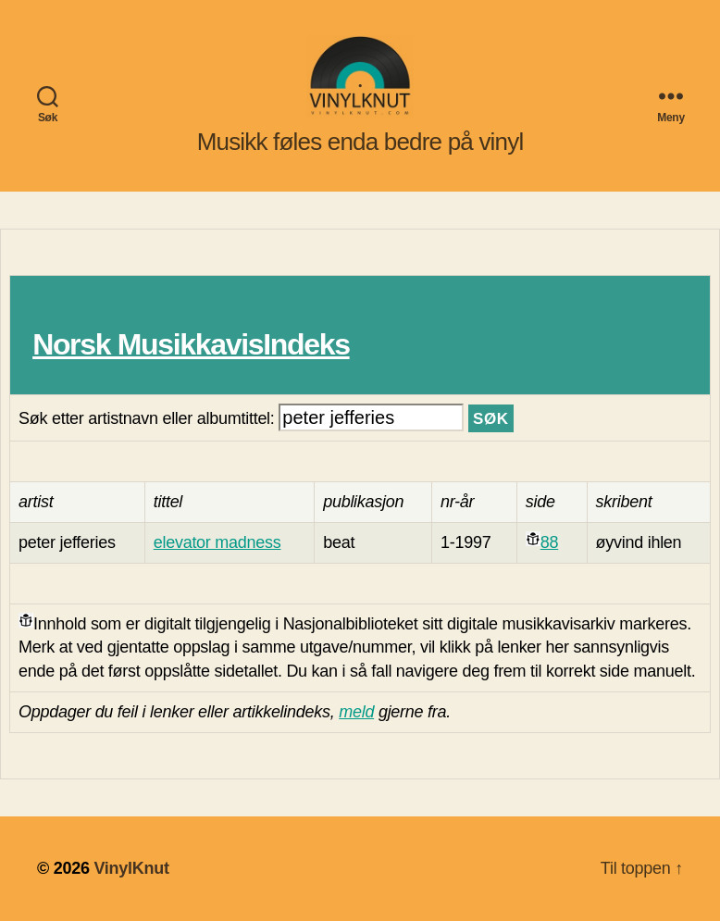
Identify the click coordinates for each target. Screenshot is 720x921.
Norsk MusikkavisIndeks (190, 344)
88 (549, 542)
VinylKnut (130, 868)
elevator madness (217, 542)
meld (356, 712)
